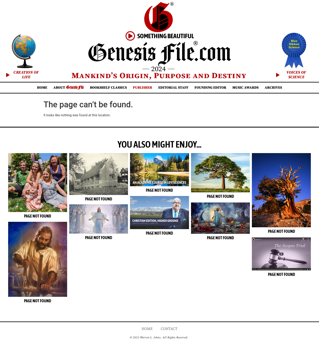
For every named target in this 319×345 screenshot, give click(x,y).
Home (42, 87)
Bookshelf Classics (108, 87)
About (68, 87)
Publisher (142, 87)
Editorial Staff (173, 87)
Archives (273, 87)
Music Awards (245, 87)
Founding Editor (210, 87)
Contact (169, 329)
